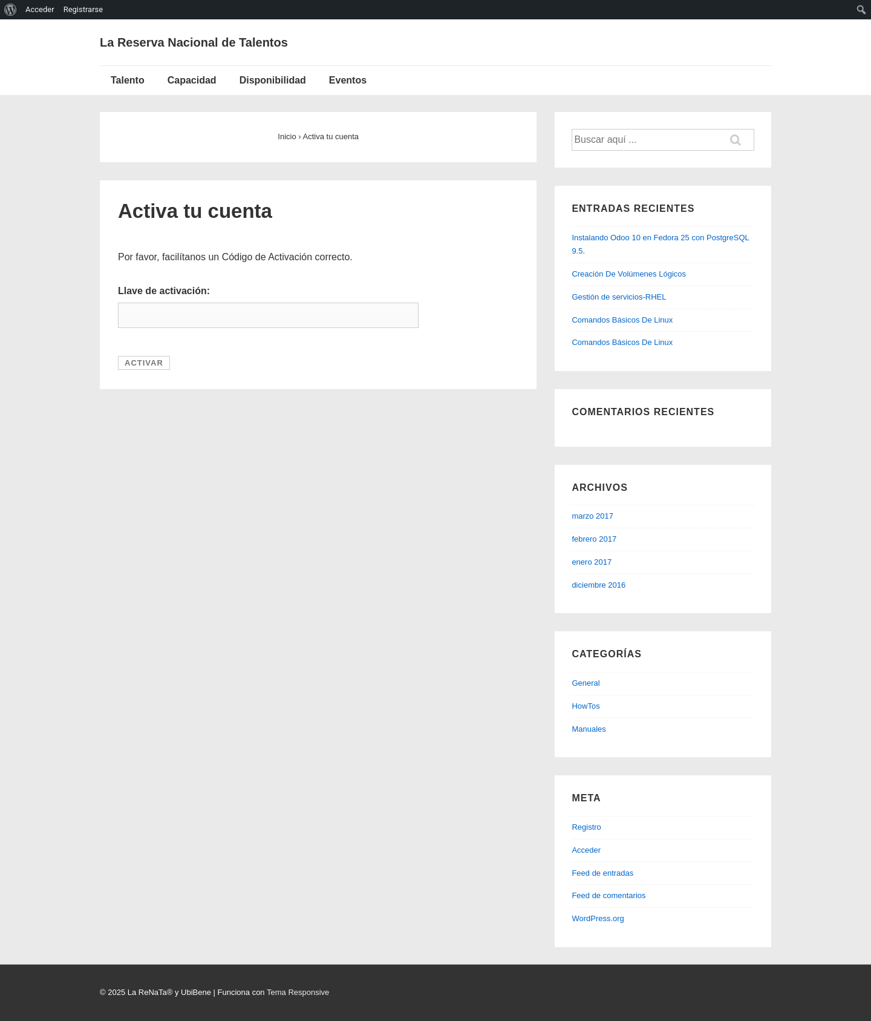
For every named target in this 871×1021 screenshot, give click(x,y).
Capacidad (192, 80)
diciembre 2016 (598, 584)
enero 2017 (592, 561)
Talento (128, 80)
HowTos (585, 706)
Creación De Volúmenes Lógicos (629, 273)
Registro (586, 827)
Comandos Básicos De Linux (622, 319)
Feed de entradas (602, 873)
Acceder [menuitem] (39, 9)
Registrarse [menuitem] (83, 9)
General (585, 683)
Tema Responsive (298, 992)
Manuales (588, 729)
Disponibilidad (273, 80)
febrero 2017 (594, 538)
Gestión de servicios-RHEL (619, 296)
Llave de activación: (164, 291)
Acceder (586, 850)
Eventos (348, 80)
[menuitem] (10, 9)
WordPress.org (598, 918)
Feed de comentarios (608, 895)
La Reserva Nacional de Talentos (194, 42)
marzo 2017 (592, 515)
